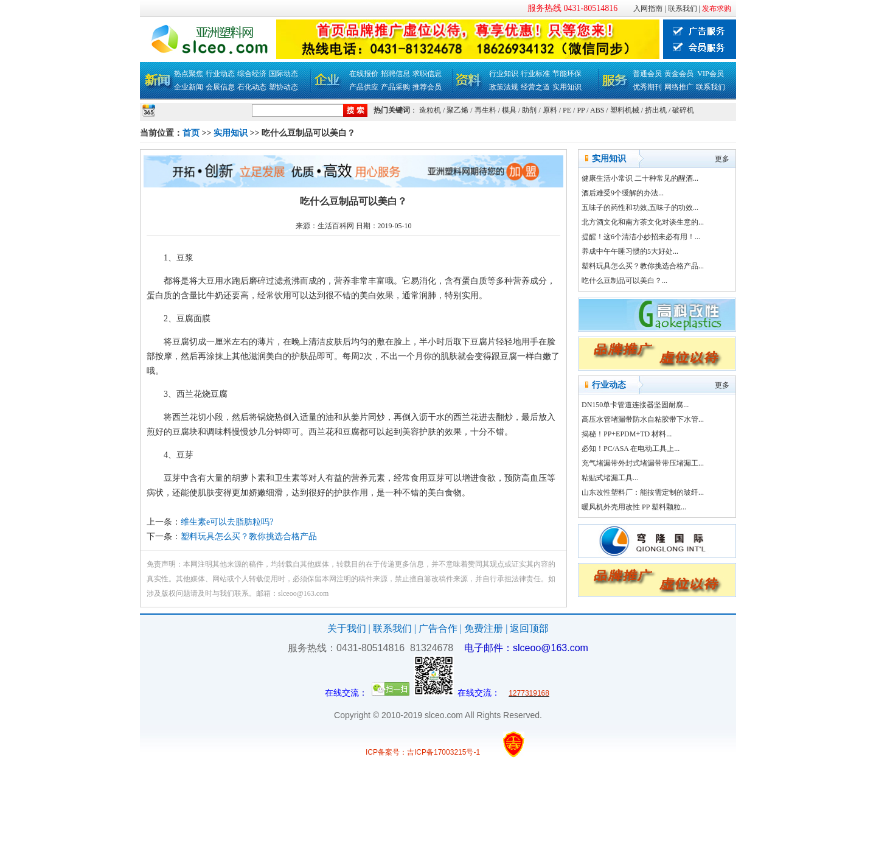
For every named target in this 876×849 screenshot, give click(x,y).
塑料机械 (624, 110)
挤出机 (656, 110)
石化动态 (251, 87)
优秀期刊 (647, 87)
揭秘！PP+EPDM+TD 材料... (627, 434)
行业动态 (220, 73)
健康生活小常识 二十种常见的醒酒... (640, 178)
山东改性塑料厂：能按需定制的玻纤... (643, 492)
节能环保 (567, 73)
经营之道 (535, 87)
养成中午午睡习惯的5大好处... (630, 251)
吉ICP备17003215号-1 (443, 752)
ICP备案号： (386, 752)
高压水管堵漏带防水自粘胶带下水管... (643, 419)
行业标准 (535, 73)
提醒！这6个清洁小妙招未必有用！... (641, 236)
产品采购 (395, 87)
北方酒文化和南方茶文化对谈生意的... (643, 222)
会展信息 (220, 87)
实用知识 (567, 87)
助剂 (529, 110)
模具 (509, 110)
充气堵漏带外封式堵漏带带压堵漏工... (643, 463)
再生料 (485, 110)
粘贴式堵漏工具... (610, 477)
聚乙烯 (457, 110)
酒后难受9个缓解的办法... (623, 193)
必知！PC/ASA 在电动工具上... (631, 448)
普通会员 (647, 73)
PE (567, 110)
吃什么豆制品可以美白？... (624, 280)
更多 (722, 159)
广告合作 (438, 628)
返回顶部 (529, 628)
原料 (550, 110)
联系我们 (682, 8)
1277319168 (529, 693)
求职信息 (427, 73)
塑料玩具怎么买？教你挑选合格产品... (643, 266)
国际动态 (283, 73)
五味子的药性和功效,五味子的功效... (640, 207)
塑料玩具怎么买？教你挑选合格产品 (249, 536)
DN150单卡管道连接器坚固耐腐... (635, 404)
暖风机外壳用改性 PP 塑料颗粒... (634, 507)
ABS (597, 110)
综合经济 (251, 73)
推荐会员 (427, 87)
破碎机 (683, 110)
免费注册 (483, 628)
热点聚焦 (188, 73)
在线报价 (363, 73)
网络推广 (678, 87)
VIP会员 (710, 73)
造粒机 (430, 110)
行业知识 (503, 73)
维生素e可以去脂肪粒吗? (227, 521)
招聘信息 (395, 73)
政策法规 (503, 87)
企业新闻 (188, 87)
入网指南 (647, 8)
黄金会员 (678, 73)
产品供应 (363, 87)
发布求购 (716, 8)
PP (581, 110)
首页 (191, 133)
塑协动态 (283, 87)
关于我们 (346, 628)
